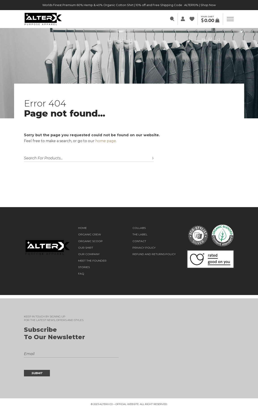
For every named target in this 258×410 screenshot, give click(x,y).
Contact (139, 241)
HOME (82, 228)
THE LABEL (139, 234)
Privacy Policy (144, 247)
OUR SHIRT (85, 247)
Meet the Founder (92, 260)
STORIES (84, 267)
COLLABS (139, 228)
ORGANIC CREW (89, 234)
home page (105, 141)
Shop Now (208, 5)
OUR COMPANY (89, 254)
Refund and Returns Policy (154, 254)
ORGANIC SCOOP (90, 241)
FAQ (81, 273)
